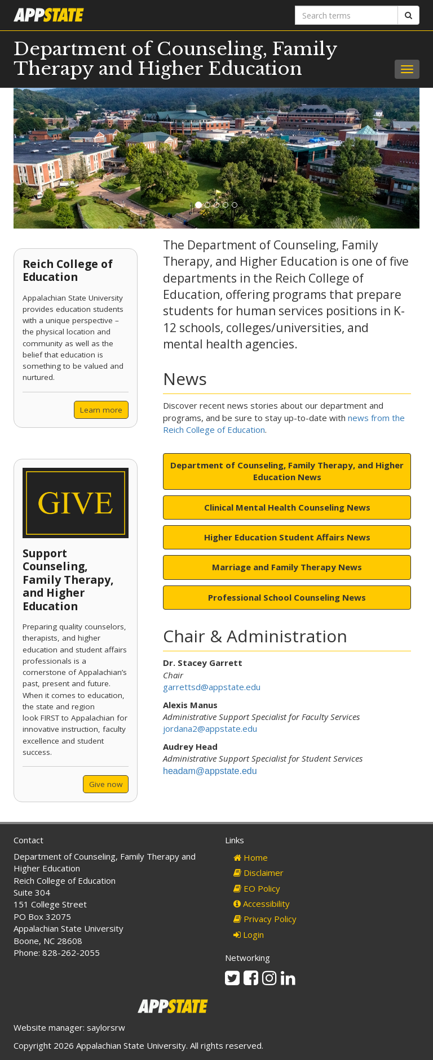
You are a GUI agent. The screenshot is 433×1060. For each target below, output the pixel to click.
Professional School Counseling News (287, 597)
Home (250, 857)
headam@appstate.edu (210, 771)
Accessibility (261, 903)
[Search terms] (346, 15)
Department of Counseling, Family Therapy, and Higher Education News (287, 470)
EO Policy (256, 888)
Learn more (101, 410)
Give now (105, 784)
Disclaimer (258, 872)
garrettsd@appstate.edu (211, 686)
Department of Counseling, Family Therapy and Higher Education (175, 59)
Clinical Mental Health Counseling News (287, 507)
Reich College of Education (68, 270)
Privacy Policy (265, 918)
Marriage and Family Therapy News (287, 567)
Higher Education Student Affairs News (287, 537)
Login (248, 934)
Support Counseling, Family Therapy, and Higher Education (68, 579)
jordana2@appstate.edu (210, 728)
